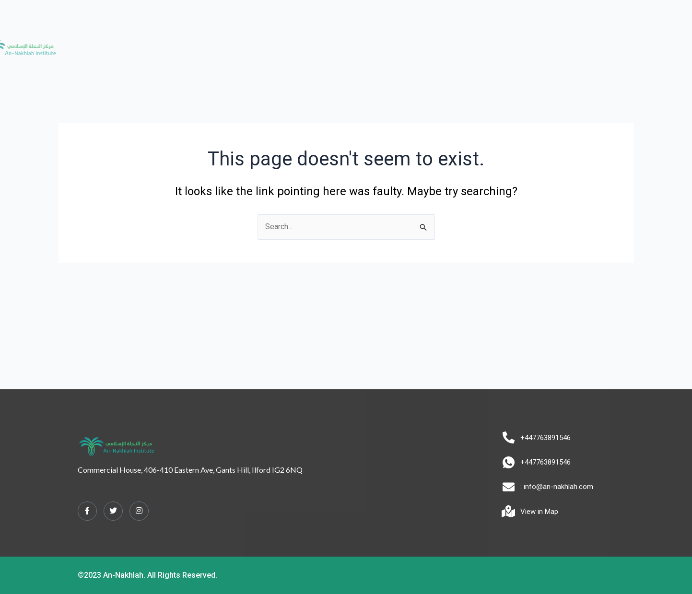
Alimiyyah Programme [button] (368, 42)
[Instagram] (139, 511)
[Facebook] (87, 511)
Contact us (487, 42)
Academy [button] (291, 42)
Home (200, 42)
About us (240, 42)
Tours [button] (440, 42)
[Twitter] (113, 511)
